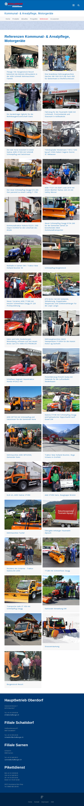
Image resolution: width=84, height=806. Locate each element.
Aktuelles (24, 19)
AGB (52, 802)
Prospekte (33, 19)
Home (8, 19)
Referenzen (44, 19)
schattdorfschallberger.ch (14, 737)
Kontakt (36, 802)
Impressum (45, 802)
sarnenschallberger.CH (13, 760)
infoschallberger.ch (12, 715)
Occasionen (54, 19)
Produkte (15, 19)
